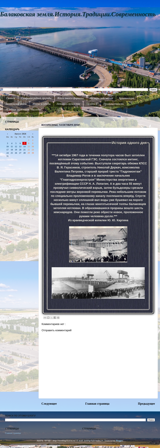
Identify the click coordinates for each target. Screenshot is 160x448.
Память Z (91, 103)
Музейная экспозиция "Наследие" (24, 109)
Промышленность (113, 103)
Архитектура (126, 98)
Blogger (119, 440)
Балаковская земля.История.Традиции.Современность (78, 14)
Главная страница (97, 403)
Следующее (49, 403)
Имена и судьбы (41, 103)
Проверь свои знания (101, 98)
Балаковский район (16, 103)
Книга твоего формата (70, 98)
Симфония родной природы (36, 98)
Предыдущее (146, 403)
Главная (10, 98)
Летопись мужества (68, 103)
